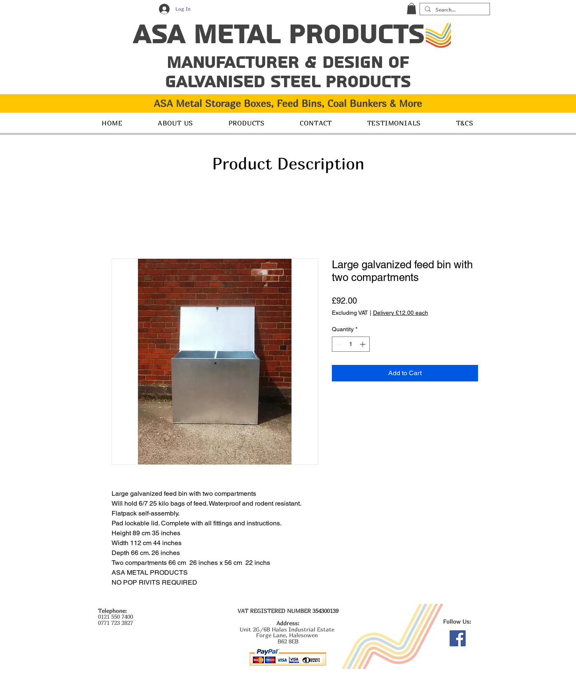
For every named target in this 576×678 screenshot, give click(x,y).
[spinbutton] (350, 344)
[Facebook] (458, 638)
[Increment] (363, 344)
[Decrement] (338, 344)
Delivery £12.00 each (400, 312)
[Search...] (454, 10)
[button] (411, 8)
